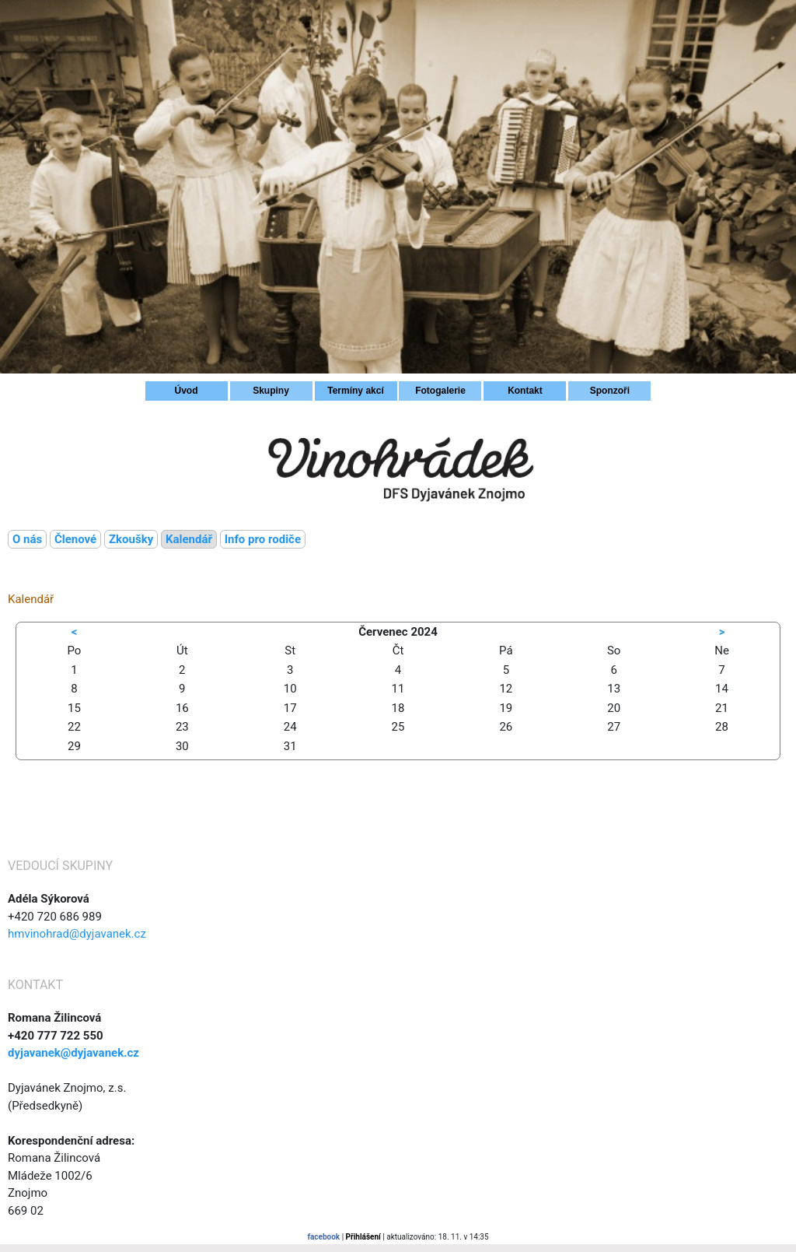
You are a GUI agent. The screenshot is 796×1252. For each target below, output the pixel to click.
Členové (75, 539)
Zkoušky (131, 539)
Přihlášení (363, 1237)
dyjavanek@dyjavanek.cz (73, 1053)
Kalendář (189, 539)
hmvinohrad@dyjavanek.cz (77, 934)
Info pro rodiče (263, 539)
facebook (323, 1237)
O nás (27, 539)
